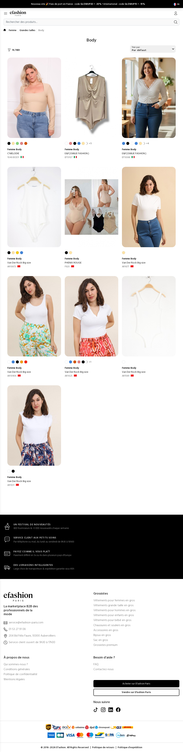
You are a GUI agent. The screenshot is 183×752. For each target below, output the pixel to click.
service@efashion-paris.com (26, 622)
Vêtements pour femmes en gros (114, 600)
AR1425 (68, 375)
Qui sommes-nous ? (16, 664)
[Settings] (175, 3)
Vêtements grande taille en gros (113, 605)
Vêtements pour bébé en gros (112, 620)
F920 (67, 266)
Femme (12, 30)
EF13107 (68, 157)
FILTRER (16, 49)
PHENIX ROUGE (73, 262)
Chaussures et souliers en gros (111, 624)
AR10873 (11, 266)
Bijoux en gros (102, 634)
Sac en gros (100, 639)
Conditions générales (17, 669)
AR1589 (125, 375)
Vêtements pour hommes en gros (114, 610)
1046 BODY (13, 157)
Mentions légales (14, 679)
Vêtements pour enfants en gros (113, 614)
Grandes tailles (27, 30)
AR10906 (11, 375)
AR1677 (125, 266)
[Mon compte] (175, 13)
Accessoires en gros (105, 629)
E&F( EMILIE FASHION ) (77, 153)
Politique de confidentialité (20, 674)
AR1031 (10, 484)
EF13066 (126, 157)
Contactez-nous (103, 669)
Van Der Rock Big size (19, 262)
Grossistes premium (105, 644)
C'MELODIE (13, 153)
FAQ (96, 664)
